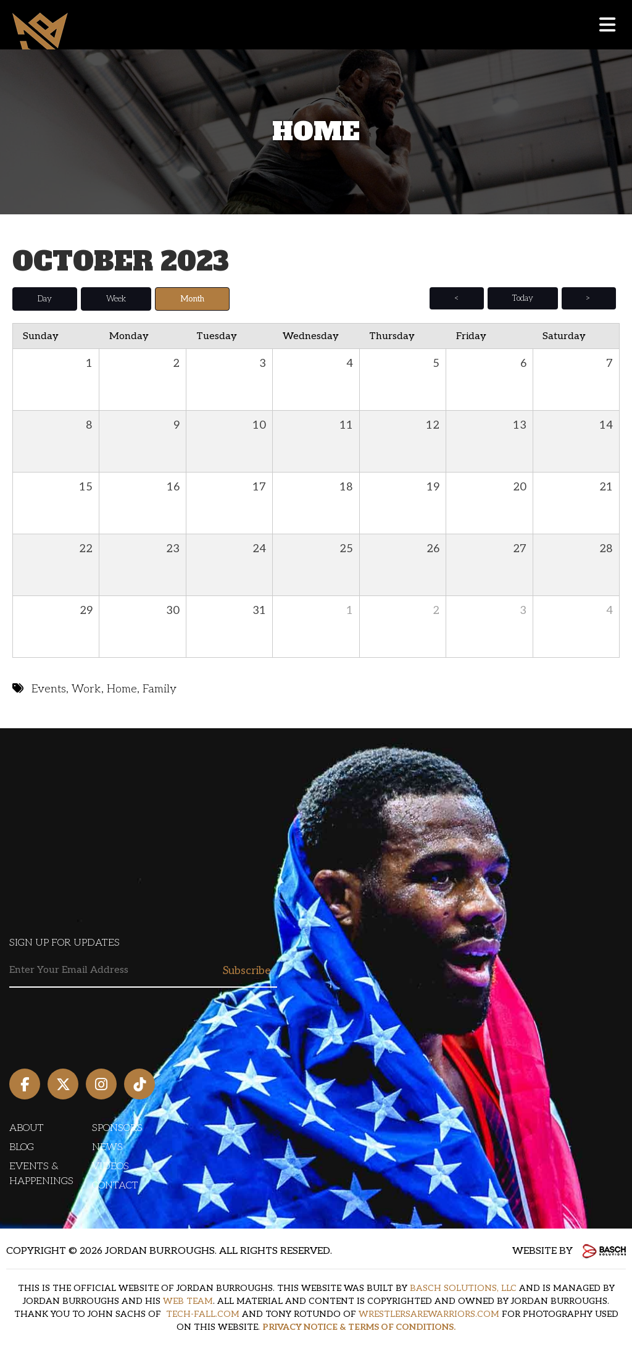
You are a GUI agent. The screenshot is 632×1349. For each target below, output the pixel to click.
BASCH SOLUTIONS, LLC (463, 1288)
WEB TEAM (188, 1301)
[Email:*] (143, 971)
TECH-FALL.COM (202, 1314)
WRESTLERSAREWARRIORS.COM (429, 1314)
